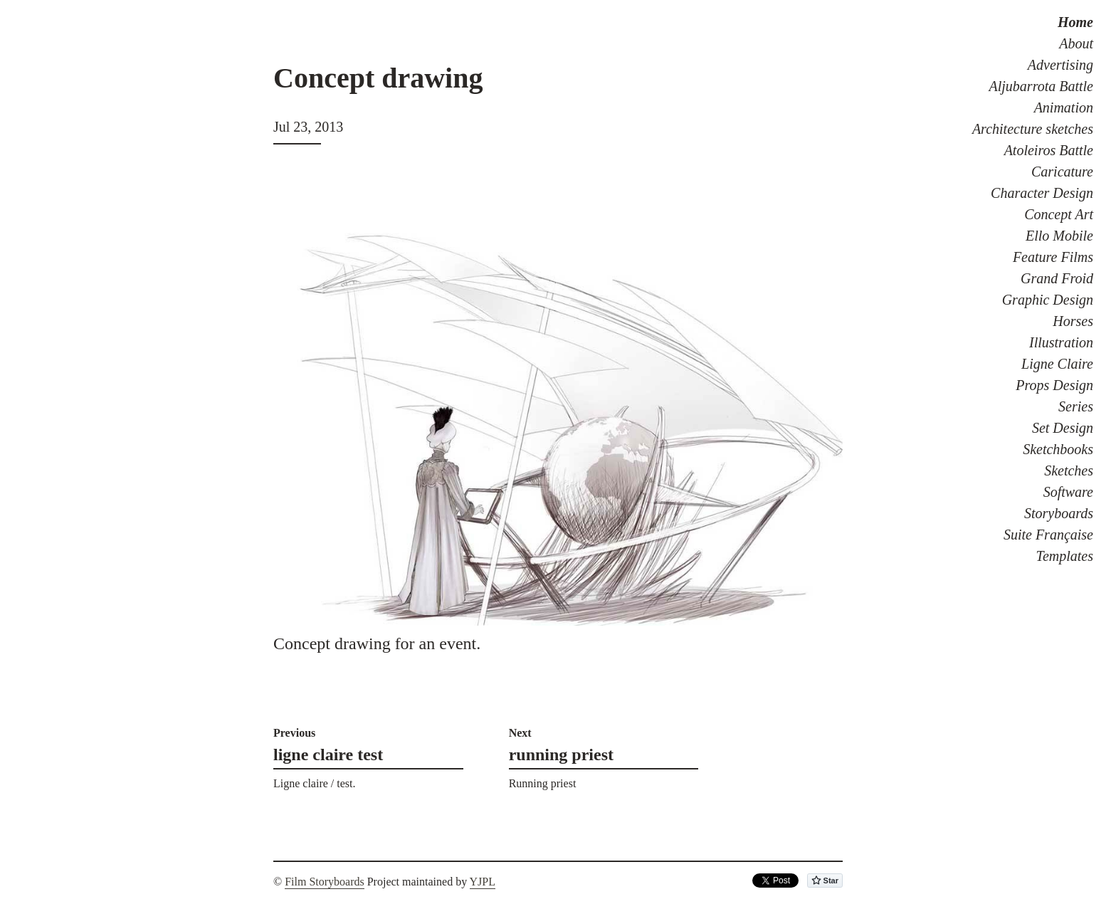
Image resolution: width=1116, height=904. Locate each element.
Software (1068, 492)
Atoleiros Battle (1048, 150)
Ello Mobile (1059, 235)
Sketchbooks (1058, 449)
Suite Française (1048, 534)
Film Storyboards (324, 882)
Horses (1073, 321)
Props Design (1054, 385)
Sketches (1068, 470)
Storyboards (1058, 513)
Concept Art (1058, 214)
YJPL (482, 882)
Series (1075, 406)
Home (1075, 22)
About (1076, 43)
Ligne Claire (1057, 364)
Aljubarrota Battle (1041, 86)
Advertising (1060, 65)
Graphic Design (1047, 300)
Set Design (1062, 428)
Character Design (1042, 193)
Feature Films (1053, 257)
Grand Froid (1057, 278)
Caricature (1062, 171)
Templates (1064, 556)
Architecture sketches (1032, 129)
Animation (1063, 107)
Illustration (1061, 342)
